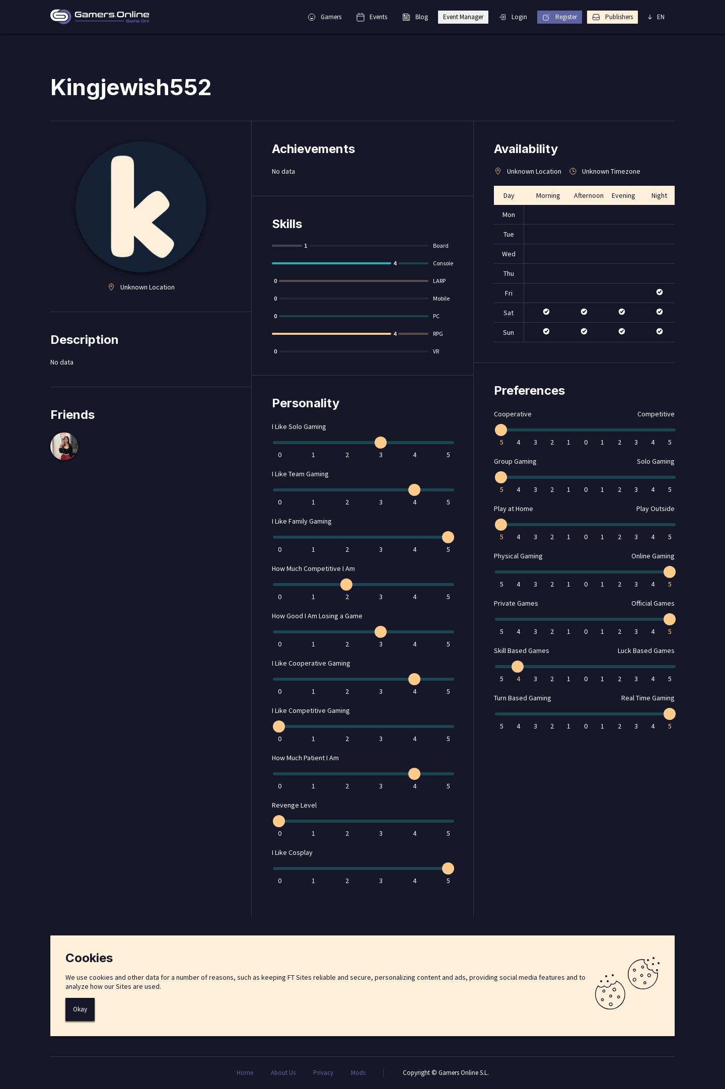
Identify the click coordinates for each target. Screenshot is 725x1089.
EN (656, 17)
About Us (283, 1073)
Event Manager (463, 17)
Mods (358, 1073)
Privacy (323, 1073)
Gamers (324, 17)
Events (371, 17)
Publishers (612, 17)
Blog (415, 17)
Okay (80, 1009)
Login (512, 17)
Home (245, 1073)
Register (559, 17)
